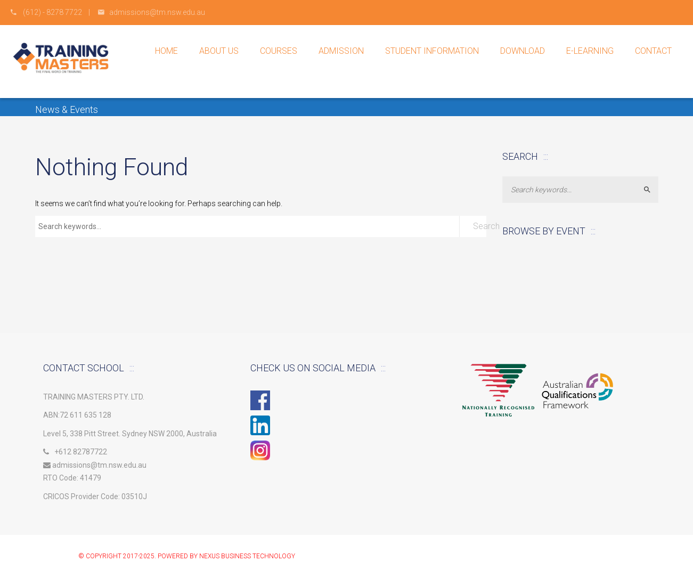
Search (479, 226)
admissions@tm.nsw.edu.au (94, 465)
